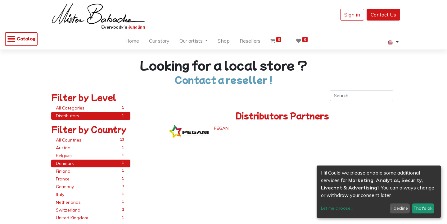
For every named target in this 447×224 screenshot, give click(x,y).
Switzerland (91, 210)
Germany (91, 186)
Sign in (348, 15)
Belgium (91, 155)
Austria (91, 148)
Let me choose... (337, 208)
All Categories (91, 108)
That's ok (422, 208)
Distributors (91, 116)
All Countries (91, 140)
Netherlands (91, 202)
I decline (399, 208)
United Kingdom (91, 218)
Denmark (91, 163)
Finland (91, 171)
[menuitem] (132, 42)
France (91, 179)
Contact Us (379, 15)
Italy (91, 194)
